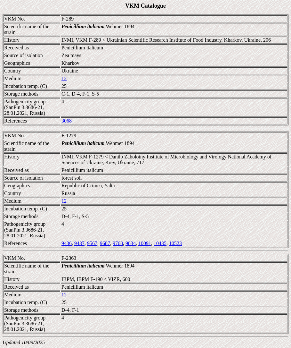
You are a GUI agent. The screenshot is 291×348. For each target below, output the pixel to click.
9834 (130, 243)
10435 (160, 243)
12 (64, 78)
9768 (118, 243)
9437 (79, 243)
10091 (144, 243)
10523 (175, 243)
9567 (92, 243)
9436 (66, 243)
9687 (105, 243)
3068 (66, 120)
